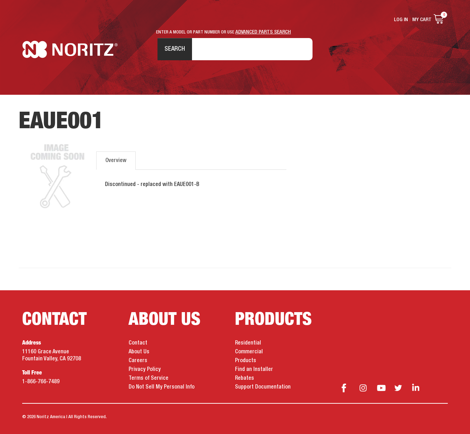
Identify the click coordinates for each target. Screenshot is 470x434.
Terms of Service (148, 378)
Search (175, 49)
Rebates (244, 378)
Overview (115, 160)
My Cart (422, 19)
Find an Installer (254, 369)
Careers (138, 360)
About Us (139, 351)
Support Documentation (263, 387)
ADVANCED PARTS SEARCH (263, 32)
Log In (401, 19)
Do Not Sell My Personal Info (161, 387)
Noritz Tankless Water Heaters (70, 49)
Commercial (249, 351)
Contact (138, 343)
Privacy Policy (145, 369)
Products (245, 360)
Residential (248, 343)
